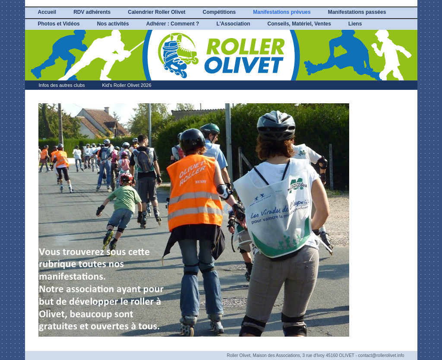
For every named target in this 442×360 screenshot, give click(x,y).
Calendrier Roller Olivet (156, 12)
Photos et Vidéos (59, 24)
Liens (355, 24)
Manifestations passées (357, 12)
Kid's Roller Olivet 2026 (127, 85)
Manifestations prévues (281, 12)
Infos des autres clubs (62, 85)
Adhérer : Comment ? (172, 24)
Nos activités (113, 24)
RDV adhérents (91, 12)
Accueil (47, 12)
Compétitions (219, 12)
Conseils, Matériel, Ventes (299, 24)
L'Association (233, 24)
